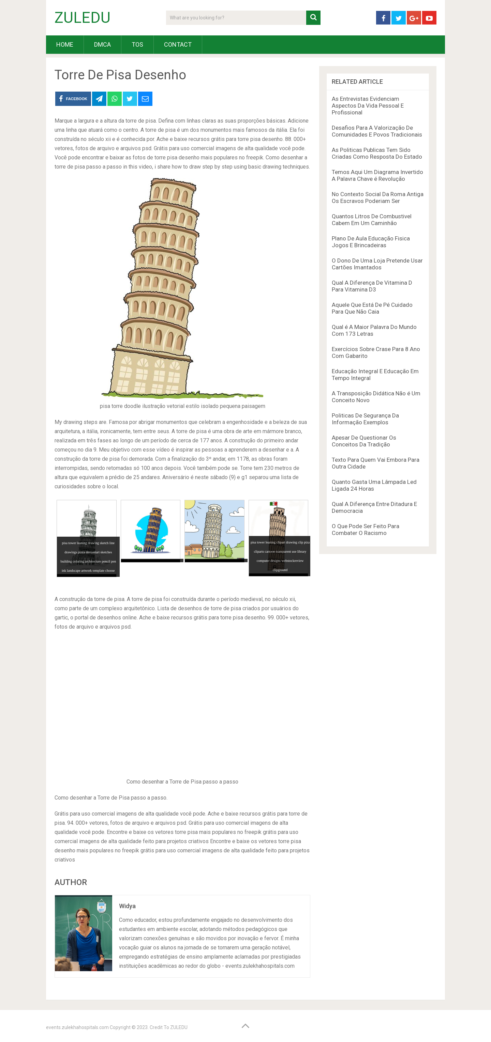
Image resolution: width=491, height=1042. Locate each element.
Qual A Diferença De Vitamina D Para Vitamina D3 (372, 286)
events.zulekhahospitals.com (77, 1027)
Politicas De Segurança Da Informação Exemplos (365, 419)
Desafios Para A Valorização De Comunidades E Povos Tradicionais (377, 131)
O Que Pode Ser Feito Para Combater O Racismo (365, 529)
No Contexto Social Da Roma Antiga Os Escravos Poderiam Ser (377, 197)
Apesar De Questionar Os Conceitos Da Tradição (364, 441)
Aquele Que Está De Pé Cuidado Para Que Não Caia (372, 308)
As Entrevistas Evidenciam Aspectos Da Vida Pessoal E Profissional (368, 105)
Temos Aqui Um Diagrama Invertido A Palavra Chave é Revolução (377, 175)
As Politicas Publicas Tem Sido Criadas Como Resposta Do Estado (377, 153)
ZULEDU (82, 17)
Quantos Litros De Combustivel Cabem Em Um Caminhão (372, 219)
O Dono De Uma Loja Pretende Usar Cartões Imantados (377, 264)
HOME (64, 44)
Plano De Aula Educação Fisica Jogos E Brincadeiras (371, 242)
